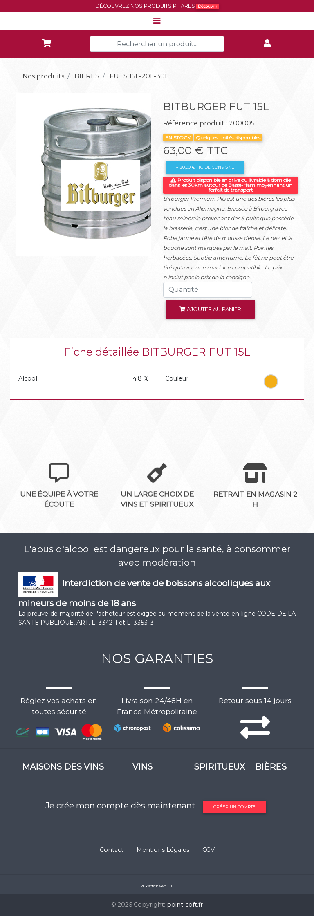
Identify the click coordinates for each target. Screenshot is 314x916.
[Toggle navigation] (157, 21)
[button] (26, 174)
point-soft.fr (185, 904)
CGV (208, 849)
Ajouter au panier (210, 309)
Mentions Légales (163, 849)
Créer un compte (234, 807)
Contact (111, 849)
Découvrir (207, 6)
